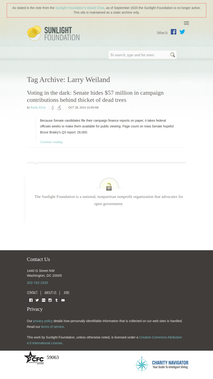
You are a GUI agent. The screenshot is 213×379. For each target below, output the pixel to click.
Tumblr (56, 300)
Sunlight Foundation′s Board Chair (79, 8)
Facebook (173, 32)
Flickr (43, 300)
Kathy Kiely (38, 107)
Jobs (66, 292)
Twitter (182, 32)
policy (54, 108)
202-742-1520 (37, 283)
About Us (51, 292)
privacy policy (43, 321)
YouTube (63, 300)
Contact (32, 292)
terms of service (52, 327)
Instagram (50, 300)
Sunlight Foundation (54, 33)
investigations (60, 108)
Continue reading (51, 142)
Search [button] (172, 55)
